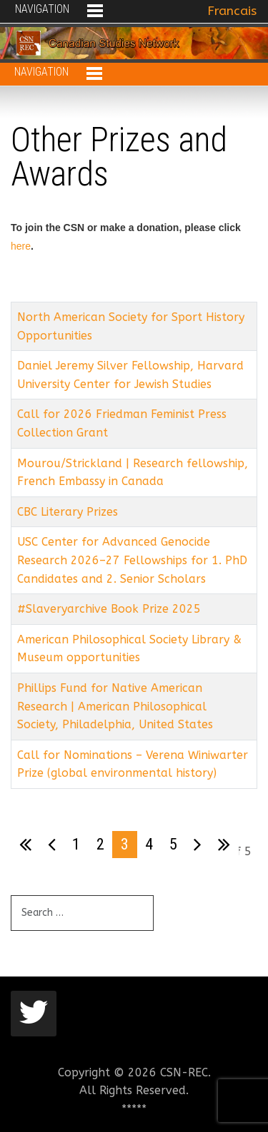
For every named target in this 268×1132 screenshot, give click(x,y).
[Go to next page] (197, 844)
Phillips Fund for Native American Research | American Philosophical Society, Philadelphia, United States (115, 706)
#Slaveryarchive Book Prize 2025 (109, 609)
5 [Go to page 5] (173, 844)
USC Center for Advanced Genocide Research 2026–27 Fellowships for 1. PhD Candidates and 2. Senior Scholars (132, 560)
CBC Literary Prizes (67, 512)
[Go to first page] (25, 844)
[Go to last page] (224, 844)
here (21, 246)
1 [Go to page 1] (76, 844)
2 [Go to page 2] (100, 844)
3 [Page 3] (125, 844)
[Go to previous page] (51, 844)
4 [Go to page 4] (149, 844)
